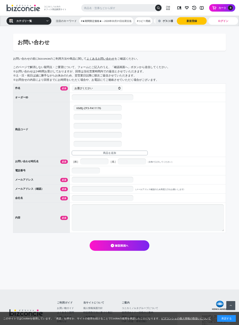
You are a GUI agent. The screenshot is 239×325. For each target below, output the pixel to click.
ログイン (223, 21)
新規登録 (192, 21)
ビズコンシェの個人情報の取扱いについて (186, 318)
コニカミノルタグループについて (140, 308)
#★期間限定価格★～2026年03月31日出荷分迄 (106, 21)
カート (225, 7)
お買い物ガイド (65, 308)
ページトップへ (230, 305)
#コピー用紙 (143, 21)
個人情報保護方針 (93, 308)
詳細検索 (168, 7)
